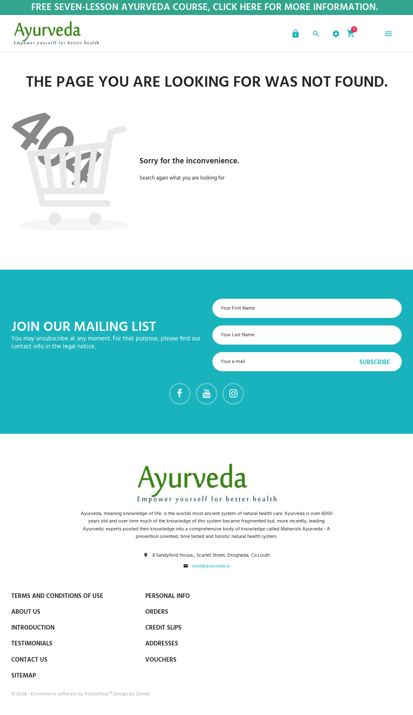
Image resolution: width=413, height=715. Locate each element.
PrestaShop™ (99, 694)
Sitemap (23, 676)
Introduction (33, 628)
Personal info (167, 596)
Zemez (143, 694)
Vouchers (161, 660)
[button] (294, 34)
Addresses (161, 644)
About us (25, 612)
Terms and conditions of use (57, 596)
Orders (156, 612)
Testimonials (31, 644)
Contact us (29, 660)
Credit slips (163, 628)
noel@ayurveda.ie (211, 566)
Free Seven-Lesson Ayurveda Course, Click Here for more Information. (204, 7)
